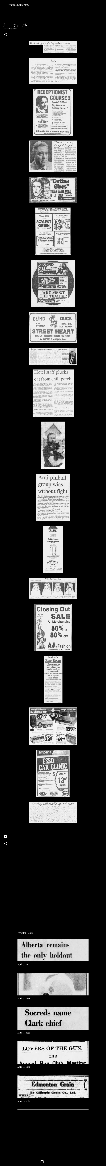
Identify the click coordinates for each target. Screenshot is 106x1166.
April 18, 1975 (23, 1032)
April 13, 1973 (23, 964)
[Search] (102, 4)
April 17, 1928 (23, 1101)
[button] (5, 35)
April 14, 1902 (23, 1066)
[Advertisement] (53, 897)
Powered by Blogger (53, 1162)
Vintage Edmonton (18, 4)
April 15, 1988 (23, 998)
